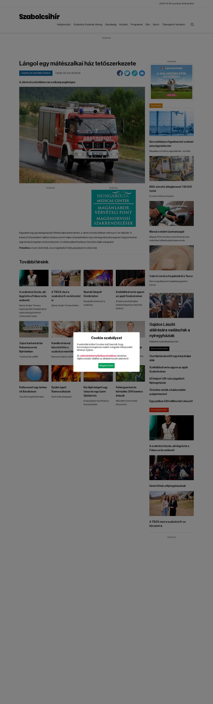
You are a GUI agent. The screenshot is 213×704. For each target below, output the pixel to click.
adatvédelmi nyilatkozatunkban (98, 356)
